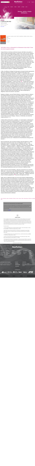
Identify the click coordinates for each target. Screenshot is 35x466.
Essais (16, 262)
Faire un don (31, 264)
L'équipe (28, 263)
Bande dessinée (6, 263)
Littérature (25, 252)
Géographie (8, 253)
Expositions (8, 264)
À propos (24, 262)
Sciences (3, 252)
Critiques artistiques (5, 262)
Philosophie (19, 252)
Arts (30, 250)
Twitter (17, 276)
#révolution (4, 198)
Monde (7, 252)
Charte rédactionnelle (25, 264)
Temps (13, 250)
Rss (32, 2)
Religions (19, 254)
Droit (1, 252)
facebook (28, 2)
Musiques (30, 253)
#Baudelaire (11, 198)
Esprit (19, 250)
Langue (24, 253)
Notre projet (24, 263)
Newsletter (33, 2)
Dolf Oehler (8, 38)
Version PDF (2, 26)
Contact (23, 265)
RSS (18, 276)
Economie (1, 254)
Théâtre (30, 254)
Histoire (13, 252)
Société (1, 253)
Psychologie (19, 253)
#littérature (30, 198)
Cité (1, 250)
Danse (30, 258)
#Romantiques (26, 198)
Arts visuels (31, 255)
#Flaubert (14, 198)
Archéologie (13, 253)
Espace (7, 250)
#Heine (17, 198)
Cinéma (30, 252)
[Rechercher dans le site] (5, 2)
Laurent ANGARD (17, 217)
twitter (29, 2)
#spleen (7, 198)
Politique (1, 255)
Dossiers (17, 266)
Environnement (8, 255)
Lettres (25, 250)
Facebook (15, 276)
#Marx (22, 198)
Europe (7, 254)
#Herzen (20, 198)
